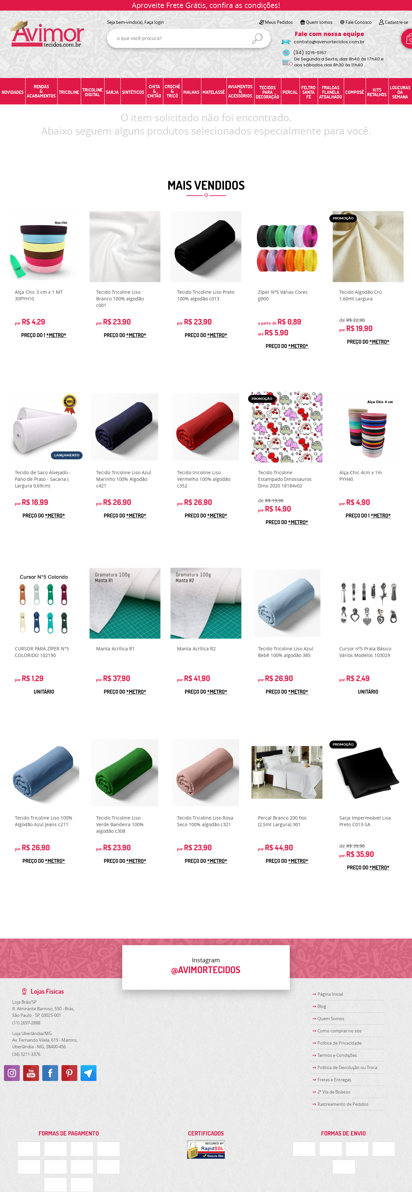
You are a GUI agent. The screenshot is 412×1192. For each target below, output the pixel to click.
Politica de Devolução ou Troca (347, 1067)
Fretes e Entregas (334, 1080)
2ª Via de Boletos (334, 1092)
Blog (322, 1006)
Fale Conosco (359, 22)
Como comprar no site (339, 1031)
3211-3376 (26, 1054)
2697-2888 (26, 1023)
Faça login (154, 22)
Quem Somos (331, 1018)
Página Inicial (330, 994)
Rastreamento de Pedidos (343, 1104)
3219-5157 (309, 53)
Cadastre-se (396, 22)
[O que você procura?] (257, 38)
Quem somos (319, 22)
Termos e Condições (337, 1055)
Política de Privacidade (339, 1043)
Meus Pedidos (279, 22)
